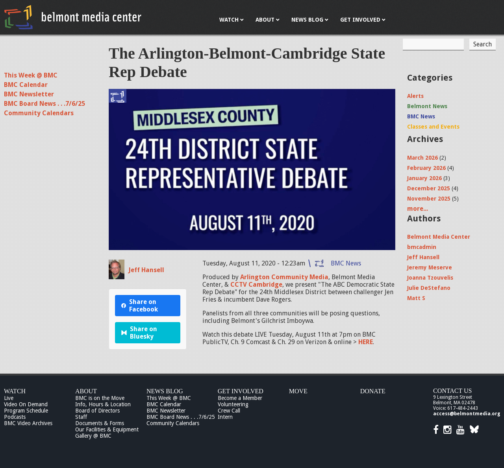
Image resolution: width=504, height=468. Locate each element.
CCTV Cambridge (256, 284)
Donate (372, 391)
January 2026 (424, 178)
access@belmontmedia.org (466, 413)
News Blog (164, 391)
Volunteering (233, 404)
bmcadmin (421, 247)
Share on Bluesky (139, 332)
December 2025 (428, 188)
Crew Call (229, 410)
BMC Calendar (26, 84)
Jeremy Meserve (429, 267)
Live (8, 398)
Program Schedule (26, 410)
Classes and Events (433, 126)
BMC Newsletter (29, 94)
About (86, 391)
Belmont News (427, 106)
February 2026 (426, 168)
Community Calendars (39, 113)
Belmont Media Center (438, 237)
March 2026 (422, 158)
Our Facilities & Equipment (107, 429)
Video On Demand (26, 404)
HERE (365, 342)
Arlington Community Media (284, 277)
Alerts (415, 96)
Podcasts (15, 417)
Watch (15, 391)
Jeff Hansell (146, 270)
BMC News (346, 263)
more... (417, 208)
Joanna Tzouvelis (430, 278)
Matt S (416, 298)
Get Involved (240, 391)
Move (298, 391)
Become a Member (240, 398)
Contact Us (452, 390)
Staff (81, 417)
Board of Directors (97, 410)
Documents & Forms (99, 423)
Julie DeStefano (428, 288)
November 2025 (428, 198)
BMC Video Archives (28, 423)
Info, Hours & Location (103, 404)
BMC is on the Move (99, 398)
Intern (225, 417)
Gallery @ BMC (93, 436)
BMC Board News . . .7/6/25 (44, 103)
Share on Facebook (139, 305)
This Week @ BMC (30, 75)
